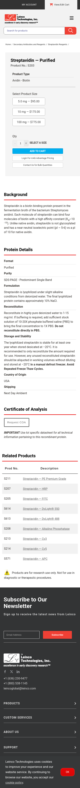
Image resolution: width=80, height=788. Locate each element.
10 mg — (29, 110)
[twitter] (11, 671)
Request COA (16, 422)
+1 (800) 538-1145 (15, 683)
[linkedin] (18, 671)
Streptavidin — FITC (35, 499)
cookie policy (14, 782)
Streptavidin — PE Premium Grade (44, 479)
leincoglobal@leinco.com (20, 688)
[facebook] (5, 671)
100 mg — (29, 121)
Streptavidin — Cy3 (35, 539)
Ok (67, 772)
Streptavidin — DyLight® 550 (41, 509)
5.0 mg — (29, 100)
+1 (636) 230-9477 (15, 678)
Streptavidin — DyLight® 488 (41, 519)
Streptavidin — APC (35, 559)
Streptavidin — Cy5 (35, 549)
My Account (29, 4)
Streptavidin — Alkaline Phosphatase (46, 529)
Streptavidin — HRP (35, 489)
